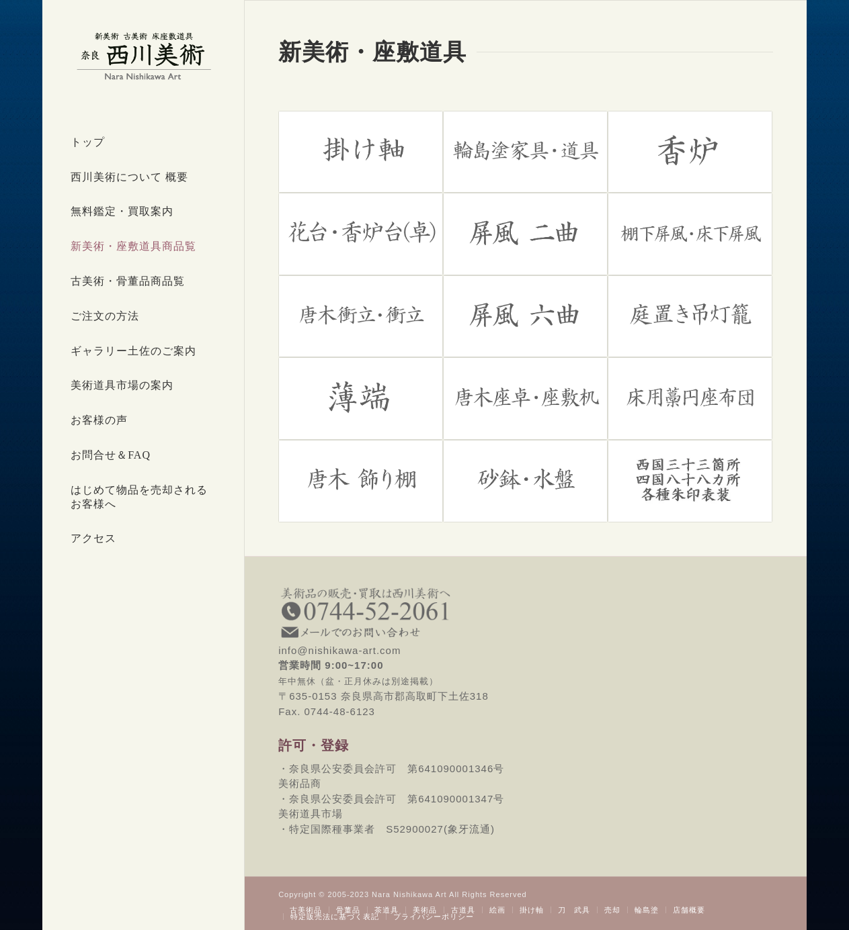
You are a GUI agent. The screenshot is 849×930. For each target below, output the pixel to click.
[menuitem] (143, 143)
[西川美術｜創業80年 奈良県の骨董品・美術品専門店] (143, 56)
